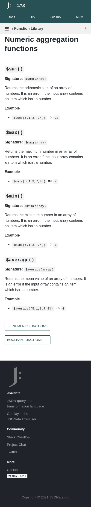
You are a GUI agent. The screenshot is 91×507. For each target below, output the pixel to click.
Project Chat (16, 444)
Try (32, 17)
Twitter (12, 452)
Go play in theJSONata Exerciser (21, 416)
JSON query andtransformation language (25, 403)
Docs (11, 17)
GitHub (55, 17)
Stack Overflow (18, 437)
